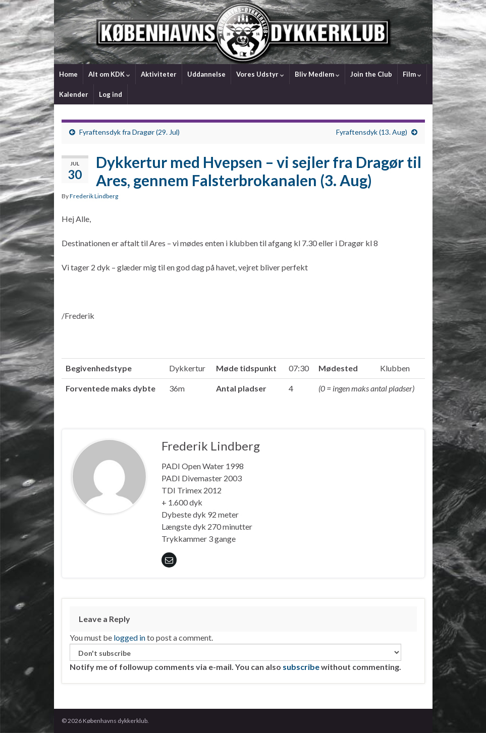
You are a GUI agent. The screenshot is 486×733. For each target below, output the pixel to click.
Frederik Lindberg (94, 196)
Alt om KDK (109, 74)
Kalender (73, 94)
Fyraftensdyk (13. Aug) (371, 132)
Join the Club (371, 74)
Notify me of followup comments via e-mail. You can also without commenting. (235, 657)
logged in (129, 637)
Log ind (110, 94)
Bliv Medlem (317, 74)
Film (412, 74)
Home (68, 74)
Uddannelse (206, 74)
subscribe (301, 666)
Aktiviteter (159, 74)
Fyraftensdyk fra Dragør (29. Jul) (129, 132)
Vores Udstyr (260, 74)
